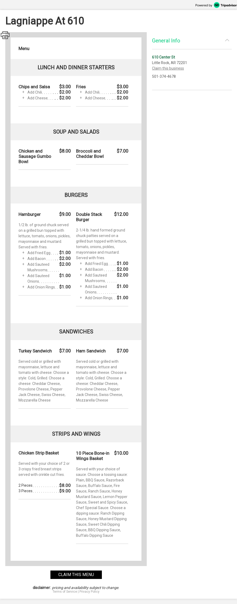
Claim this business (168, 68)
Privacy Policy (89, 591)
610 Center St (163, 57)
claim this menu (76, 574)
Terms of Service (65, 591)
